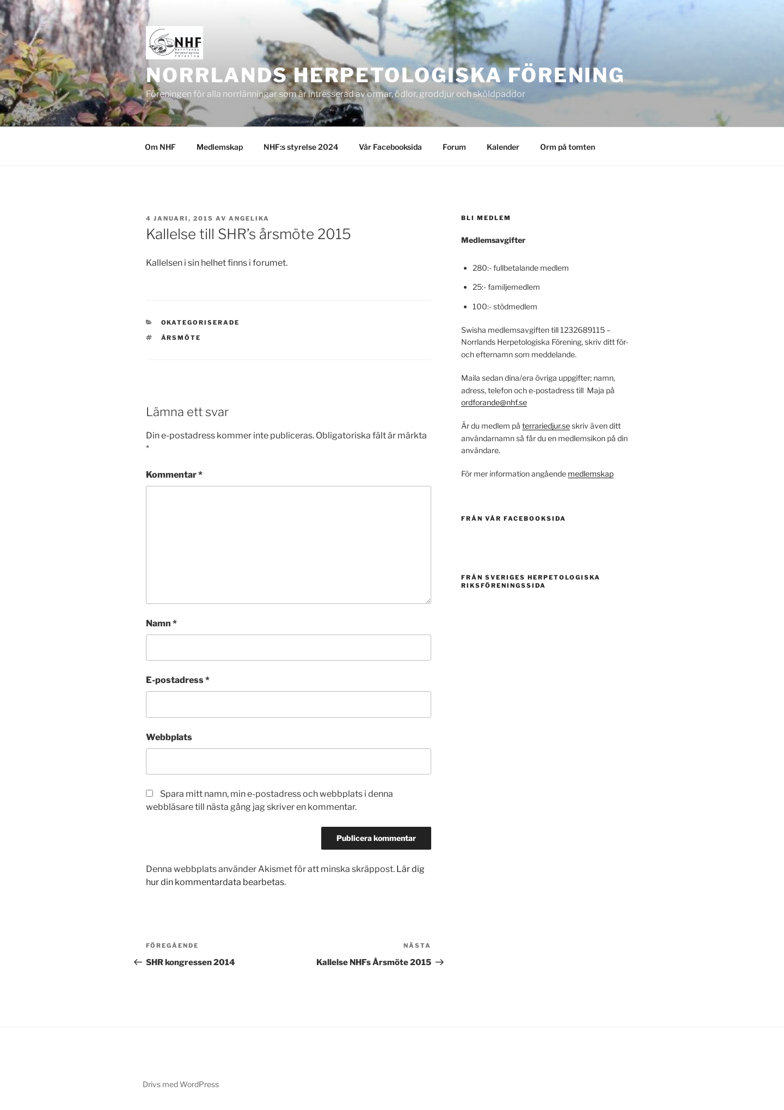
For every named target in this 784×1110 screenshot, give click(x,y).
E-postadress (178, 680)
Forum (454, 146)
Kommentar (174, 474)
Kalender (503, 146)
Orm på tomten (567, 146)
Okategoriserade (200, 322)
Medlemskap (220, 146)
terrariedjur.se (546, 425)
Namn (161, 623)
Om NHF (160, 146)
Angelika (249, 218)
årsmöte (181, 337)
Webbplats (169, 737)
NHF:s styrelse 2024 (301, 146)
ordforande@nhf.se (494, 402)
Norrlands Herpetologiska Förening (385, 75)
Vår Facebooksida (390, 146)
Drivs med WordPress (181, 1084)
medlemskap (591, 473)
